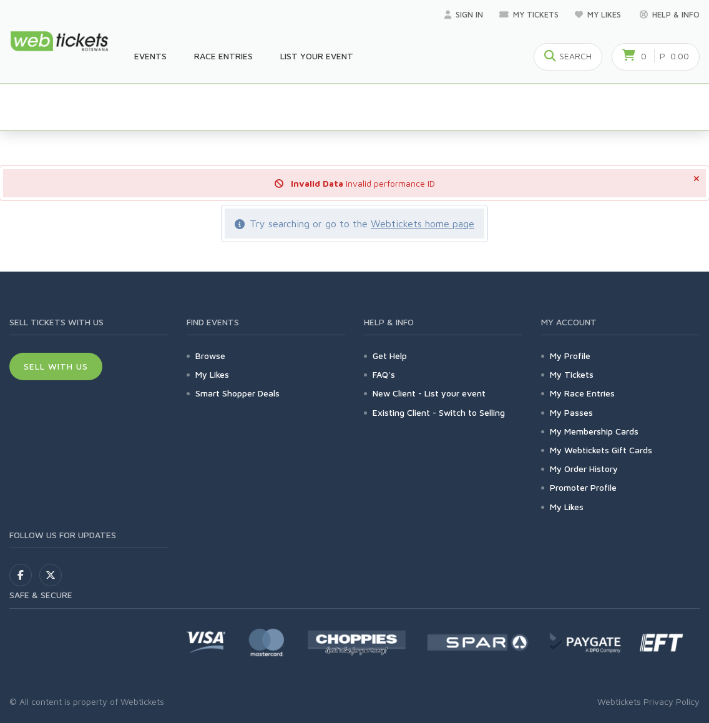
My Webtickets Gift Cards (601, 450)
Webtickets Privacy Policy (648, 701)
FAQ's (384, 374)
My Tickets (529, 14)
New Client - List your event (429, 393)
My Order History (584, 468)
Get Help (390, 355)
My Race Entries (582, 393)
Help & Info (670, 14)
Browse (210, 355)
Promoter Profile (583, 487)
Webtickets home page (422, 223)
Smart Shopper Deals (237, 393)
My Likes (599, 14)
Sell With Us (56, 366)
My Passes (571, 412)
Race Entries (223, 56)
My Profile (570, 355)
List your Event (316, 56)
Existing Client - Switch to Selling (439, 412)
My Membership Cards (594, 431)
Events (150, 56)
